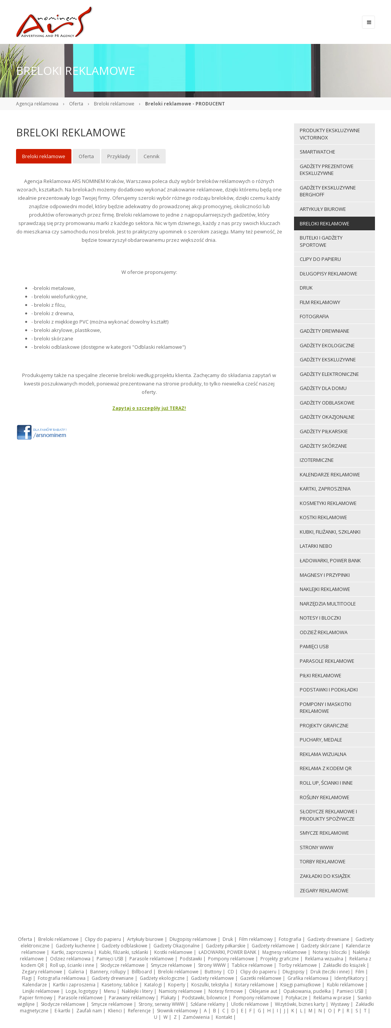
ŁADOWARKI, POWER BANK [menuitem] (330, 560)
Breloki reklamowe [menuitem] (43, 156)
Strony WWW (212, 965)
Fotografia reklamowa (62, 978)
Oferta (76, 103)
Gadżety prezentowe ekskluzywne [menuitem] (327, 170)
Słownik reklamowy (177, 1010)
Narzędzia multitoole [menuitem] (328, 603)
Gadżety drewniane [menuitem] (324, 330)
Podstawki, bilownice (204, 997)
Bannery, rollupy (108, 971)
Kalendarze (35, 984)
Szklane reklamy (208, 1004)
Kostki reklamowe (173, 952)
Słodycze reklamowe (122, 965)
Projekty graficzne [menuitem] (324, 725)
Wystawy (340, 1004)
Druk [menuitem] (306, 287)
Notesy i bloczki (330, 952)
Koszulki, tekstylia (210, 984)
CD (231, 971)
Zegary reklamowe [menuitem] (324, 890)
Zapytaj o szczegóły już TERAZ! (149, 408)
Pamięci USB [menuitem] (314, 646)
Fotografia (290, 939)
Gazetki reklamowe (260, 978)
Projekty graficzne (279, 958)
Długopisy (293, 971)
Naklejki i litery (137, 991)
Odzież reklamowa (70, 958)
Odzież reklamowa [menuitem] (323, 632)
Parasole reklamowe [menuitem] (327, 660)
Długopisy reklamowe (193, 939)
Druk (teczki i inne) (329, 971)
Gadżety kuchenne (75, 945)
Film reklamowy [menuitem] (320, 302)
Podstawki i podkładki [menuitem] (329, 689)
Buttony (213, 971)
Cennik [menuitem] (152, 156)
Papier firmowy (35, 997)
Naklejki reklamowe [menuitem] (325, 589)
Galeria (76, 971)
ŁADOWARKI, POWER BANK (227, 952)
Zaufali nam (89, 1010)
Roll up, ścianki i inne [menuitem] (326, 782)
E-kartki (62, 1010)
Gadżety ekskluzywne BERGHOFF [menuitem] (328, 191)
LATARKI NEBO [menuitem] (316, 545)
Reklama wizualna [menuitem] (323, 754)
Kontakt (224, 1017)
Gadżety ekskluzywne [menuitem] (328, 359)
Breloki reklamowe (114, 103)
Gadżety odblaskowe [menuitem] (327, 402)
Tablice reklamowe (252, 965)
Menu (110, 991)
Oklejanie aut (263, 991)
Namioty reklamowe (180, 991)
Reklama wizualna (324, 958)
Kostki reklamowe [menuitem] (323, 517)
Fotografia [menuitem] (314, 316)
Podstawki (191, 958)
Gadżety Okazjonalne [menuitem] (327, 416)
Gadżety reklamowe (273, 945)
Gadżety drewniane (328, 939)
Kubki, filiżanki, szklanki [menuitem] (330, 531)
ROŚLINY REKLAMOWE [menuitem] (324, 797)
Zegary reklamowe (42, 971)
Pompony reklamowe (231, 958)
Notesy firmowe (225, 991)
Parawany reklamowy (132, 997)
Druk (228, 939)
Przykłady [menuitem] (118, 156)
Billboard (142, 971)
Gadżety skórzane (320, 945)
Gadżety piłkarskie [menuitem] (324, 431)
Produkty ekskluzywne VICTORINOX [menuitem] (330, 134)
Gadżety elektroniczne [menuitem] (329, 374)
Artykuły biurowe (145, 939)
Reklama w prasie (332, 997)
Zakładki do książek (344, 965)
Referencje (139, 1010)
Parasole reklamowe (151, 958)
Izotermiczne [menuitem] (317, 460)
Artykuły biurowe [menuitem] (323, 209)
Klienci (115, 1010)
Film (359, 971)
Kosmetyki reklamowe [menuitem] (328, 503)
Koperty (176, 984)
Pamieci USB (350, 991)
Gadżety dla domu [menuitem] (323, 388)
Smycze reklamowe (171, 965)
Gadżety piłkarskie (226, 945)
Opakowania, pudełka (307, 991)
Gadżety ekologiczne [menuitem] (327, 345)
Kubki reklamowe (345, 984)
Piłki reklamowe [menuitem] (320, 675)
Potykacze (296, 997)
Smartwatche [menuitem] (317, 151)
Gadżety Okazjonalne (176, 945)
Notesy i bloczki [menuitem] (320, 617)
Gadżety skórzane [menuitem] (323, 445)
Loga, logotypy (82, 991)
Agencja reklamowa (37, 103)
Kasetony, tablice (120, 984)
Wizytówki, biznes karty (300, 1004)
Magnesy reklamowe (284, 952)
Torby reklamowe (298, 965)
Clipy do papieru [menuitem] (320, 259)
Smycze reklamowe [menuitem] (324, 832)
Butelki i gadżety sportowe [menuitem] (321, 241)
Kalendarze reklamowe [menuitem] (330, 474)
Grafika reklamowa (308, 978)
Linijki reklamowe (41, 991)
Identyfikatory (349, 978)
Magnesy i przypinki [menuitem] (325, 574)
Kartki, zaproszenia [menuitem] (325, 488)
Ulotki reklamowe (250, 1004)
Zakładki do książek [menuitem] (325, 876)
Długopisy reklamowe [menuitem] (328, 273)
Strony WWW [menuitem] (316, 847)
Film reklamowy (256, 939)
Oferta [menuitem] (86, 156)
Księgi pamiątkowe (300, 984)
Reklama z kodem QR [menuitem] (326, 768)
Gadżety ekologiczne (162, 978)
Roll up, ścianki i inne (72, 965)
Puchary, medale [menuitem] (321, 739)
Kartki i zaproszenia (74, 984)
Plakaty (168, 997)
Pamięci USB (110, 958)
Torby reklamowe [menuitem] (323, 861)
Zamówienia (196, 1017)
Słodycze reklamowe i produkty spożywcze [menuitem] (328, 815)
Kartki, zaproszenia (72, 952)
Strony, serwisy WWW (161, 1004)
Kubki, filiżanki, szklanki (123, 952)
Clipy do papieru (103, 939)
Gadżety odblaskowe (124, 945)
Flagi (27, 978)
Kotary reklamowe (254, 984)
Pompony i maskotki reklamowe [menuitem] (325, 708)
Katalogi (153, 984)
